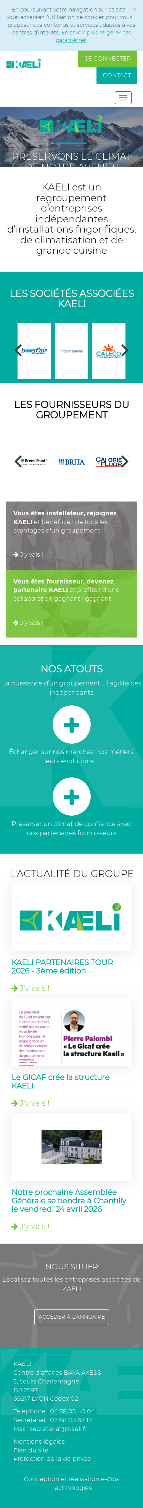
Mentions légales (39, 1442)
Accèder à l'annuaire (72, 1317)
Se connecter (108, 59)
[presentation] (18, 350)
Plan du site (31, 1450)
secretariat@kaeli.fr (58, 1429)
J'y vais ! (28, 555)
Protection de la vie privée (52, 1459)
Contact (117, 76)
